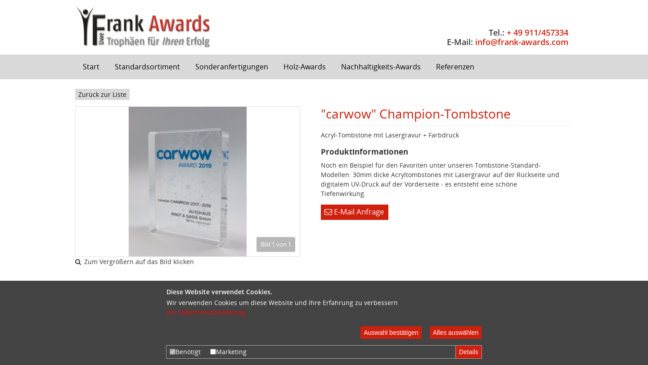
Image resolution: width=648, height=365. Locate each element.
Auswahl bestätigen (391, 332)
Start (91, 67)
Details (468, 352)
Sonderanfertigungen (231, 67)
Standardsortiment (147, 67)
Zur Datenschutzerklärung (206, 312)
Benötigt (185, 351)
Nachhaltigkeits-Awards (381, 67)
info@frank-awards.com (521, 41)
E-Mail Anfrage (354, 211)
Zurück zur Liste (102, 94)
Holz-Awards (305, 67)
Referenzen (455, 67)
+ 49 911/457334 (537, 32)
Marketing (228, 351)
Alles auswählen (455, 332)
